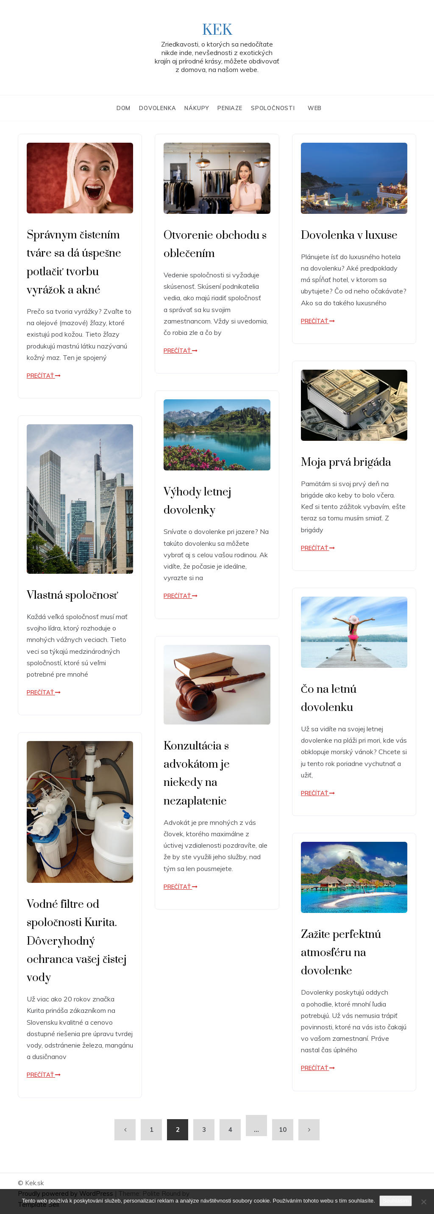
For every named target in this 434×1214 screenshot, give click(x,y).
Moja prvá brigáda (346, 463)
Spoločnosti (273, 108)
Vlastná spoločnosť (72, 596)
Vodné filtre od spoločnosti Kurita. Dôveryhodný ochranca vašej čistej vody (77, 941)
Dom (124, 108)
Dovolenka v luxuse (349, 236)
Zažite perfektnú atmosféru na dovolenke (341, 953)
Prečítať (44, 375)
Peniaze (229, 108)
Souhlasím (396, 1200)
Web (315, 108)
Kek (217, 30)
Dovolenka (157, 108)
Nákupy (196, 108)
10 (283, 1130)
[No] (423, 1201)
